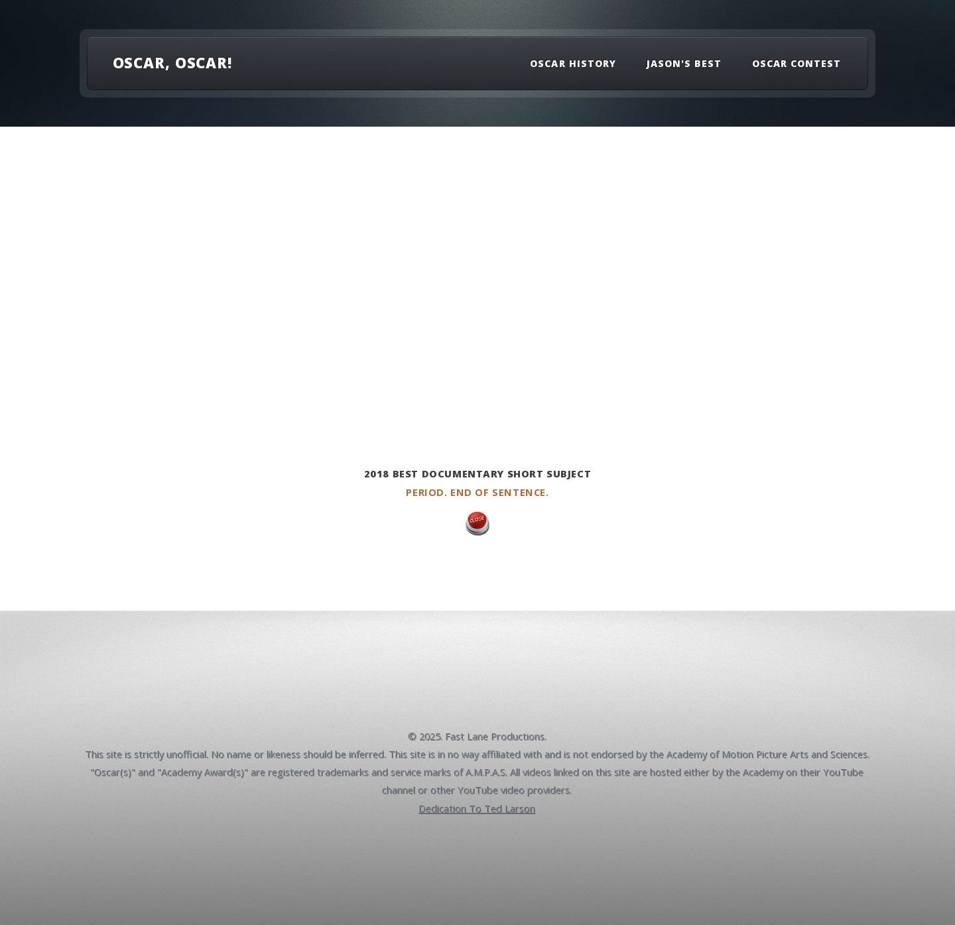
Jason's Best (684, 63)
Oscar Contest (797, 63)
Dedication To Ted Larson (477, 809)
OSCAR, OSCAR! (172, 62)
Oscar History (573, 63)
